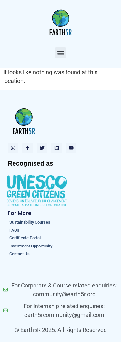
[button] (60, 52)
